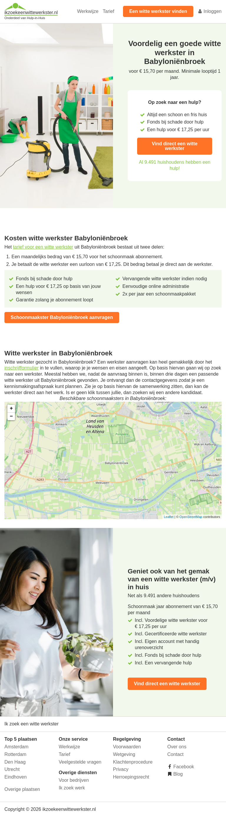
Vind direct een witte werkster (174, 146)
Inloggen (209, 11)
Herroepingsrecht (131, 776)
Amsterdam (16, 746)
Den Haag (15, 761)
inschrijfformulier (21, 367)
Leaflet (169, 517)
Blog (177, 774)
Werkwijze (88, 11)
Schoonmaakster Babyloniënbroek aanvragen (62, 317)
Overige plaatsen (22, 789)
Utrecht (12, 769)
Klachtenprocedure (132, 761)
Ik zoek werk (72, 787)
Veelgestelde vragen (80, 761)
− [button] (11, 416)
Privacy (120, 769)
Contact (175, 754)
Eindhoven (15, 776)
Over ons (177, 746)
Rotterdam (15, 754)
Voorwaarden (127, 746)
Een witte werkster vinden (158, 11)
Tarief (108, 11)
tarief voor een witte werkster (43, 246)
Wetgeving (124, 754)
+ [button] (11, 408)
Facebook (183, 766)
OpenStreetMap (191, 517)
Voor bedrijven (74, 780)
